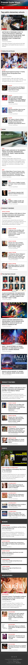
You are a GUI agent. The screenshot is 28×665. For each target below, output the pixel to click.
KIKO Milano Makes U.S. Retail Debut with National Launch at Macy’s (16, 266)
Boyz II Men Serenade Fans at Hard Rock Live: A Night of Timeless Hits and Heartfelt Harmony (13, 544)
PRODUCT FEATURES (8, 382)
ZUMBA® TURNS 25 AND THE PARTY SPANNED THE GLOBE (16, 201)
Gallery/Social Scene (8, 51)
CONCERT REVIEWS (6, 525)
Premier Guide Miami (10, 2)
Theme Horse (16, 661)
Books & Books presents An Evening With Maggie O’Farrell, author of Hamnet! (16, 486)
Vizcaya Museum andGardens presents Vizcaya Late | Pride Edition (16, 496)
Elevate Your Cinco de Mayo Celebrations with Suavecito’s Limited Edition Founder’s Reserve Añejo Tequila (16, 244)
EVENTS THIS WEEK (6, 467)
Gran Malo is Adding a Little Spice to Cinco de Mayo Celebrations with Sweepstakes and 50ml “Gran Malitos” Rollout (14, 215)
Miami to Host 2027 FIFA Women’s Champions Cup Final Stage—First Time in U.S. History (17, 514)
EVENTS (4, 448)
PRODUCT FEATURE (6, 211)
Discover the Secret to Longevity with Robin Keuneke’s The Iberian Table (17, 647)
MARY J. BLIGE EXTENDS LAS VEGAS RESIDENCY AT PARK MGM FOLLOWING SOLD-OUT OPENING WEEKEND (13, 348)
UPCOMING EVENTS (14, 467)
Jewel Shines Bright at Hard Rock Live (12, 561)
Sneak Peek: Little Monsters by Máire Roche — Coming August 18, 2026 (16, 637)
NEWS (4, 129)
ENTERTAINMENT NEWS (7, 316)
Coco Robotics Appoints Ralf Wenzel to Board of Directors (16, 193)
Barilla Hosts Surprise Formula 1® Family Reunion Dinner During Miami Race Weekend (13, 73)
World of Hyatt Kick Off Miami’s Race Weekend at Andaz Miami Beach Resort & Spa (16, 88)
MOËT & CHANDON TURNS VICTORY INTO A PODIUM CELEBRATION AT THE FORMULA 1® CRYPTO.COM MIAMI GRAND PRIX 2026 (17, 99)
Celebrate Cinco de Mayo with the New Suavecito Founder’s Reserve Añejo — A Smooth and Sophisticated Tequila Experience (16, 232)
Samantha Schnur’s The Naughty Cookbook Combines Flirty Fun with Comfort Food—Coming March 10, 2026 (14, 598)
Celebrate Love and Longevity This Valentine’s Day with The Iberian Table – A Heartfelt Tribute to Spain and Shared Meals (16, 616)
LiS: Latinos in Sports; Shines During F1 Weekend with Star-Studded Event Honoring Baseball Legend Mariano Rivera (16, 121)
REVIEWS (5, 522)
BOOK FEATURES (7, 575)
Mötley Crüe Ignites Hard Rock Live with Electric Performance (12, 553)
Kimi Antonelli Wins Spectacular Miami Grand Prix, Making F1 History (16, 111)
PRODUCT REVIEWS (8, 208)
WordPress (18, 662)
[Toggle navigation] (3, 7)
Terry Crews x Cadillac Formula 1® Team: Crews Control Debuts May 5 (16, 184)
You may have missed (8, 274)
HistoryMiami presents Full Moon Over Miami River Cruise (17, 505)
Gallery (4, 28)
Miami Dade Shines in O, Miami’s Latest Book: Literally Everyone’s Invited (17, 627)
